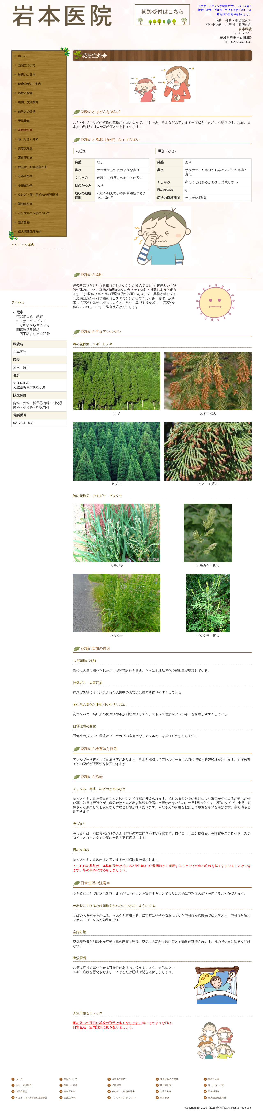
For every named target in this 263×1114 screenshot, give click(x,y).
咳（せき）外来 (28, 139)
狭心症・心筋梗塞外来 (32, 167)
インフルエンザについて (34, 213)
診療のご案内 (26, 74)
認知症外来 (25, 204)
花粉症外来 (25, 130)
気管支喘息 (25, 148)
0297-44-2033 (241, 42)
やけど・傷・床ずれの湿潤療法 (38, 194)
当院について (26, 65)
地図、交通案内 (28, 102)
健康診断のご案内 (29, 83)
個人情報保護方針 (29, 231)
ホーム (22, 56)
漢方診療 (24, 222)
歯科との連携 (26, 111)
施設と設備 (25, 93)
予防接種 (24, 120)
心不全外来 (25, 176)
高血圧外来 (25, 157)
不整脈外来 (25, 185)
